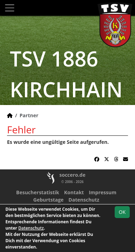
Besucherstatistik (37, 192)
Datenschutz (83, 199)
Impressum (102, 192)
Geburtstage (48, 199)
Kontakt (74, 192)
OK (122, 212)
